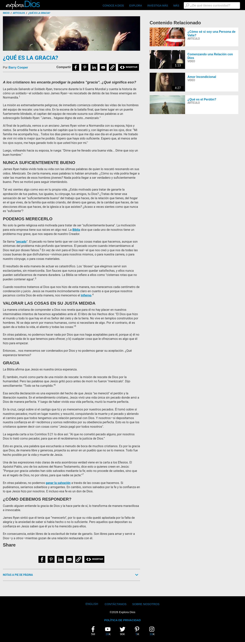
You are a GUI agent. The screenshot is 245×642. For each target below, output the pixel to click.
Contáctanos (116, 604)
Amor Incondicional (201, 76)
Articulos (19, 13)
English (92, 603)
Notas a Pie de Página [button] (18, 574)
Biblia (76, 230)
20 (109, 631)
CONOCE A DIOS (113, 5)
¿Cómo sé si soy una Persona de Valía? (211, 33)
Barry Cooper (18, 67)
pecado (21, 241)
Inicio (6, 13)
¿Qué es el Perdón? (201, 99)
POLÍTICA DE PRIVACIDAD (122, 620)
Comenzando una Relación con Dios (210, 56)
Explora (135, 5)
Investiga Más (157, 5)
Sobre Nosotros (146, 604)
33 (153, 631)
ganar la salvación (58, 483)
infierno (86, 295)
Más (176, 5)
